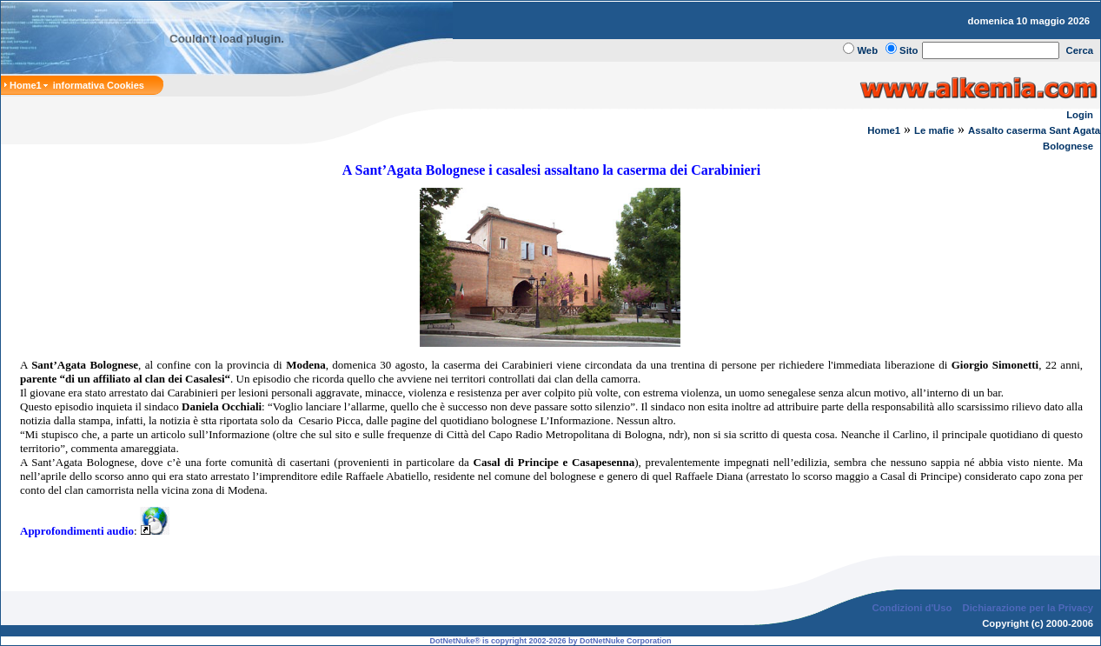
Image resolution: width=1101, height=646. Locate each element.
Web (867, 50)
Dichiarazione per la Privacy (1028, 608)
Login (1079, 115)
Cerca (1080, 50)
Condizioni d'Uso (912, 608)
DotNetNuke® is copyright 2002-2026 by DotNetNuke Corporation (550, 640)
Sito (908, 50)
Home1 (883, 130)
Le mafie (934, 130)
